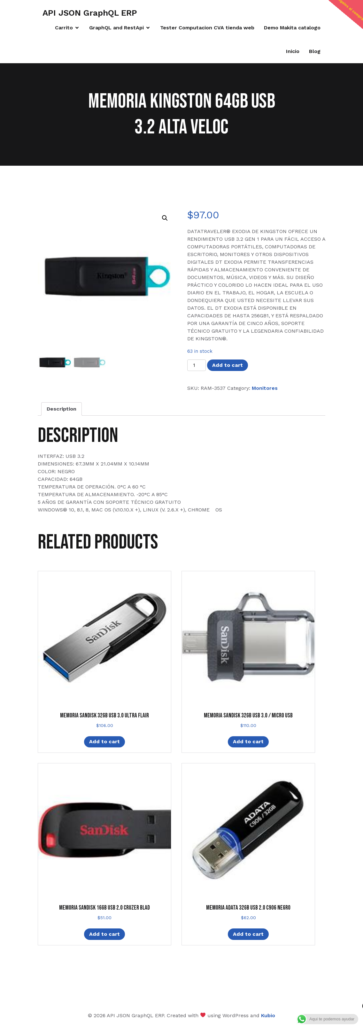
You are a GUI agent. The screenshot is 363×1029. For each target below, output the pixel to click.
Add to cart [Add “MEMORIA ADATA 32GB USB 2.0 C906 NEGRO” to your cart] (248, 934)
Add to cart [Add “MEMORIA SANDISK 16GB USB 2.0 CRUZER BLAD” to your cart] (104, 934)
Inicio (292, 51)
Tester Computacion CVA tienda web (207, 28)
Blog (315, 51)
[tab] (61, 409)
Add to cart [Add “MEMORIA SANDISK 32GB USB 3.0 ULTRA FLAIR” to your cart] (104, 741)
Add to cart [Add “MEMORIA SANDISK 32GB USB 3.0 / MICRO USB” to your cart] (248, 741)
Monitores (265, 388)
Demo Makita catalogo (292, 28)
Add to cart (227, 365)
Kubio (268, 1015)
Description (61, 409)
